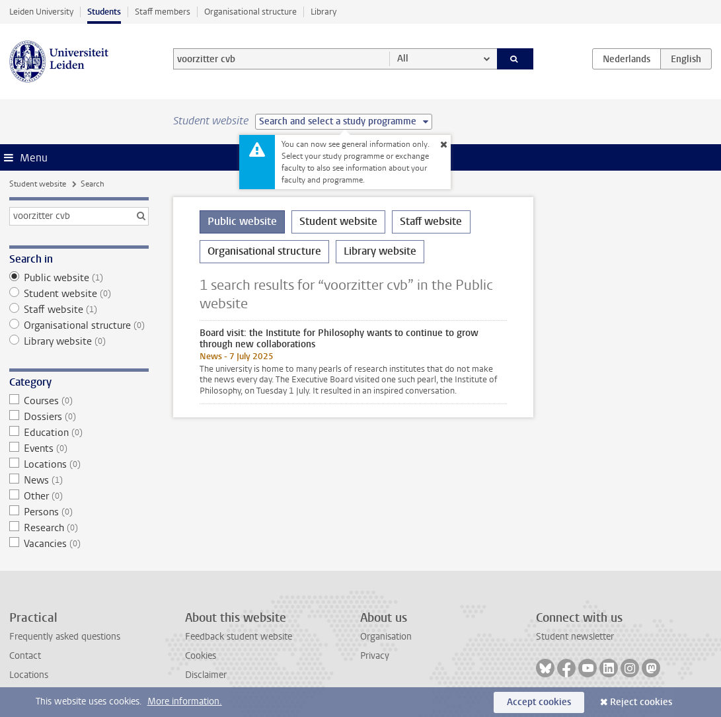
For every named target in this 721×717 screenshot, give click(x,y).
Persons (79, 512)
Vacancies (79, 543)
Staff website (79, 309)
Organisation (386, 636)
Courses (79, 401)
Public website (79, 278)
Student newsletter (575, 636)
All (402, 58)
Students (104, 11)
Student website (37, 184)
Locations (79, 464)
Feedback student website (238, 636)
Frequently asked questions (64, 636)
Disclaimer (206, 675)
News (79, 480)
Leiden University (41, 11)
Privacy (374, 656)
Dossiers (79, 416)
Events (79, 448)
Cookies (200, 656)
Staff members (162, 11)
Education (79, 432)
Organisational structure (250, 11)
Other (79, 496)
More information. (184, 701)
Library (323, 11)
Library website (79, 341)
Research (79, 528)
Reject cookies (641, 702)
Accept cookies (539, 702)
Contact (25, 656)
